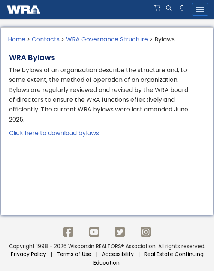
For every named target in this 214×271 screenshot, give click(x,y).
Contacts (46, 39)
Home (16, 39)
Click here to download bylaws (54, 133)
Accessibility (118, 254)
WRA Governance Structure (107, 39)
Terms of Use (74, 254)
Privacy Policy (28, 254)
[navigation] (107, 9)
